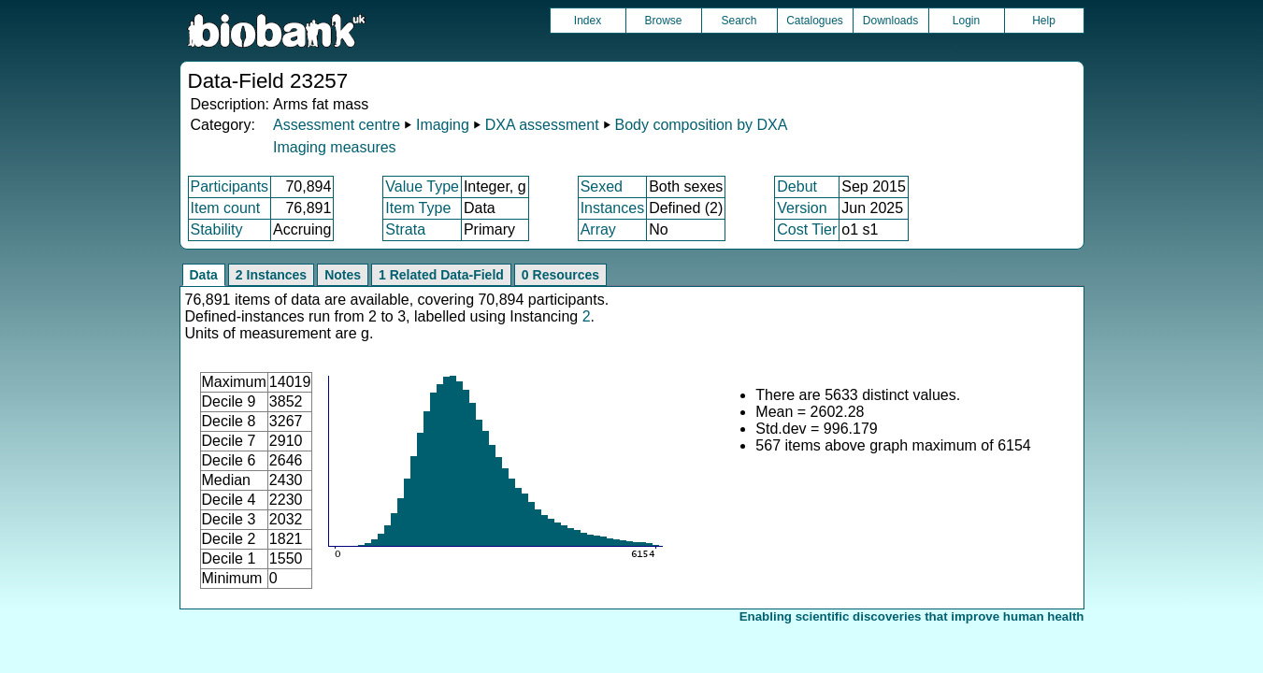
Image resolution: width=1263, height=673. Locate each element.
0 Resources (560, 274)
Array (598, 229)
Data (204, 274)
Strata (405, 229)
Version (801, 208)
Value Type (422, 186)
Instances (612, 208)
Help (1043, 20)
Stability (217, 229)
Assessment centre (336, 125)
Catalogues (814, 20)
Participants (230, 186)
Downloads (890, 20)
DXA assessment (542, 125)
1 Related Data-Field (441, 274)
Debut (797, 186)
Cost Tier (807, 229)
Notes (342, 274)
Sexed (602, 186)
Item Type (418, 208)
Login (966, 20)
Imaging (442, 125)
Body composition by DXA (700, 125)
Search (738, 20)
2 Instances (271, 274)
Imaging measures (334, 147)
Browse (663, 20)
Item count (226, 208)
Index (587, 20)
